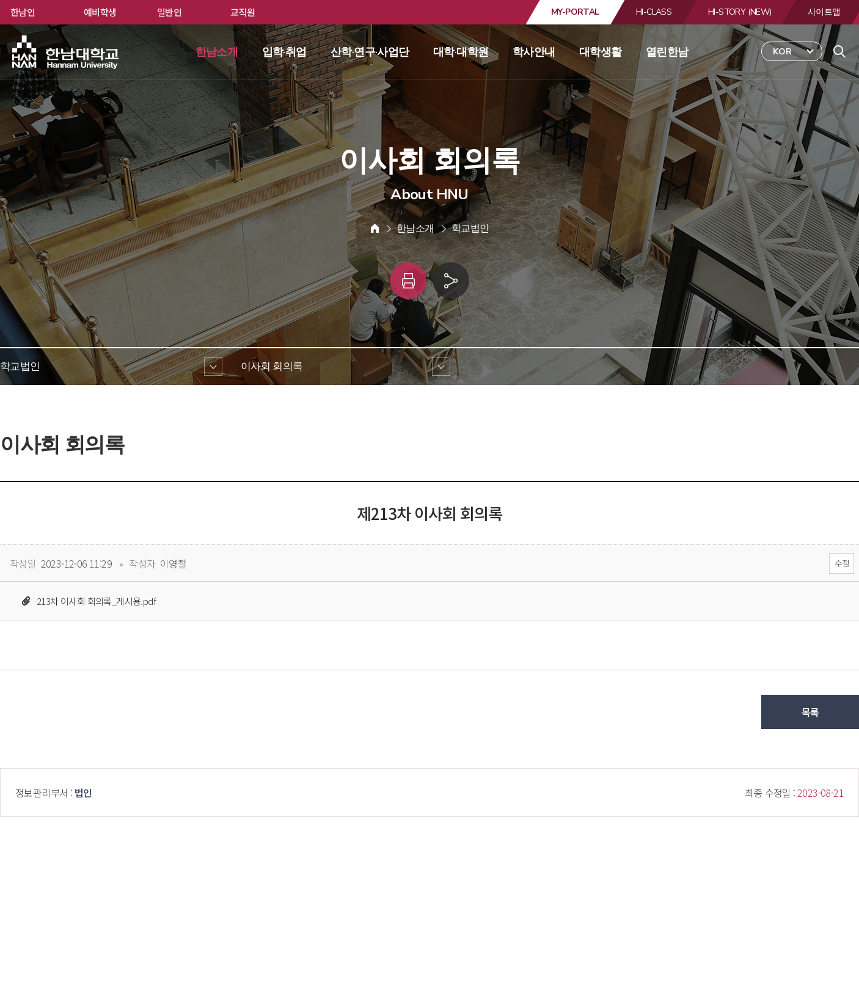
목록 (810, 712)
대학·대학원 (460, 52)
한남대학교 (66, 52)
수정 (842, 563)
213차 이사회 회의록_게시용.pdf (96, 601)
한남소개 (217, 52)
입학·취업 (284, 52)
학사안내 (534, 52)
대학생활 (600, 52)
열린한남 (667, 52)
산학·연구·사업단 (370, 52)
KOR (782, 51)
